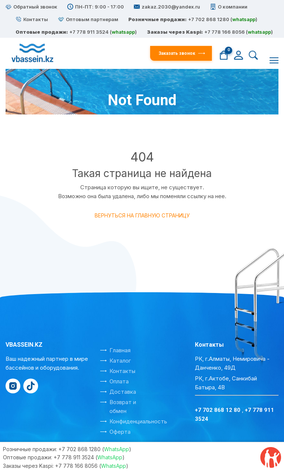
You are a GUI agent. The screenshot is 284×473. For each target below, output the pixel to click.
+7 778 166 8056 (224, 32)
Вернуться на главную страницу (142, 215)
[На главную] (78, 53)
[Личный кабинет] (238, 54)
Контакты (122, 370)
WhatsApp (116, 449)
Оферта (120, 431)
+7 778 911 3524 (74, 457)
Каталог (120, 360)
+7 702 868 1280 (208, 19)
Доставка (122, 391)
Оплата (119, 381)
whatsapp (244, 19)
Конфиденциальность (138, 421)
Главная (110, 121)
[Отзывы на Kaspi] (270, 457)
